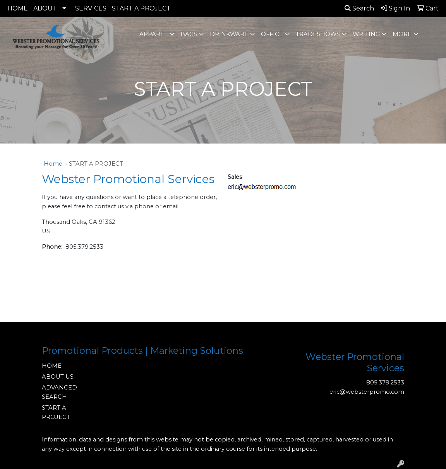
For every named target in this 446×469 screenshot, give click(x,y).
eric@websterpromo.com (366, 391)
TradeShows (318, 34)
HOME (17, 8)
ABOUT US (58, 376)
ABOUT (45, 8)
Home (53, 163)
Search (359, 8)
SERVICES (90, 8)
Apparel (153, 34)
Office (272, 34)
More (402, 34)
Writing (366, 34)
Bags (188, 34)
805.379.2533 (385, 382)
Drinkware (229, 34)
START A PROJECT (141, 8)
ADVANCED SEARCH (59, 392)
